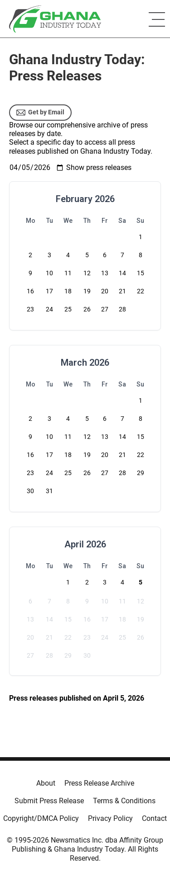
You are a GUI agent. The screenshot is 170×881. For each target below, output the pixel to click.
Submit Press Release (49, 800)
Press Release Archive (99, 783)
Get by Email (40, 112)
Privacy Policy (110, 818)
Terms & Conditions (124, 800)
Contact (154, 818)
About (45, 783)
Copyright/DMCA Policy (41, 818)
